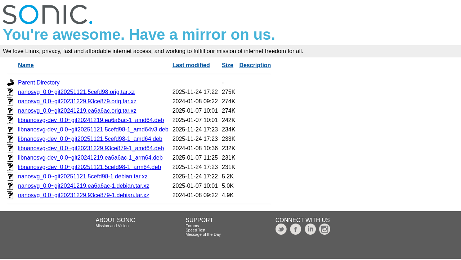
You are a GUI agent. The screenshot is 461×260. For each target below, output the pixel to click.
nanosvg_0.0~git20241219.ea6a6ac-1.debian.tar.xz (83, 186)
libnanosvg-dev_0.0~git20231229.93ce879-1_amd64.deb (91, 148)
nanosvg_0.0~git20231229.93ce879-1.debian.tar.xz (83, 195)
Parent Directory (39, 82)
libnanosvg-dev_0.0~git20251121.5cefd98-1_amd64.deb (90, 139)
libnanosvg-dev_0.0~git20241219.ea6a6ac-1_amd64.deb (91, 120)
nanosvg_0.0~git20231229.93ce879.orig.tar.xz (77, 101)
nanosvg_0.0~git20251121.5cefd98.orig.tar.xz (76, 92)
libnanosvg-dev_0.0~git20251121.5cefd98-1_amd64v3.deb (93, 129)
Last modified (191, 65)
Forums (192, 226)
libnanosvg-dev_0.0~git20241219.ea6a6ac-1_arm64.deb (90, 158)
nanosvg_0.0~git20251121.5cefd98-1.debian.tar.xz (83, 176)
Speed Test (195, 230)
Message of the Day (203, 234)
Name (26, 65)
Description (255, 65)
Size (227, 65)
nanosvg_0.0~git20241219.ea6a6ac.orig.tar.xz (77, 111)
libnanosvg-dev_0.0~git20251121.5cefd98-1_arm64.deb (89, 167)
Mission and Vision (112, 226)
